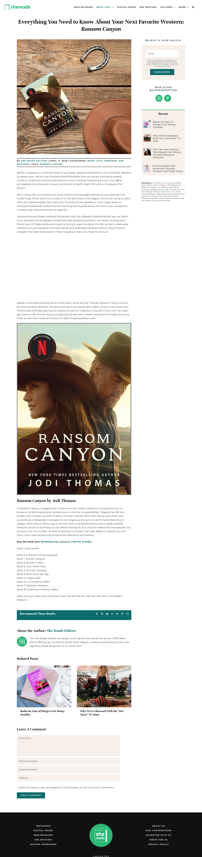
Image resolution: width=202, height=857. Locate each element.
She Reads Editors (34, 161)
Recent (163, 114)
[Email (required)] (68, 769)
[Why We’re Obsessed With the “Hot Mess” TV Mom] (147, 136)
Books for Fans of (164, 125)
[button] (193, 7)
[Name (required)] (68, 761)
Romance (111, 161)
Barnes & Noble (82, 541)
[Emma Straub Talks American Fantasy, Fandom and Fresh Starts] (147, 166)
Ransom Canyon (51, 164)
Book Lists (95, 161)
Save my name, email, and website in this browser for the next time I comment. (67, 787)
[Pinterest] (167, 98)
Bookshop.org (49, 541)
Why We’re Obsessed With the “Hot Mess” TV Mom (167, 138)
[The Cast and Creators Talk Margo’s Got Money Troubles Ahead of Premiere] (147, 150)
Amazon (65, 541)
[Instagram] (159, 98)
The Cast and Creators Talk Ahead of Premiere (167, 153)
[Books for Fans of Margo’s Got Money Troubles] (147, 122)
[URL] (68, 777)
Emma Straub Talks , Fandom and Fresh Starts (168, 169)
